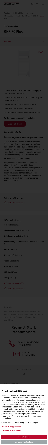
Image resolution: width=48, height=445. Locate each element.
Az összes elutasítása (24, 442)
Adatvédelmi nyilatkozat (11, 431)
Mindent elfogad (24, 437)
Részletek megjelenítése (11, 427)
